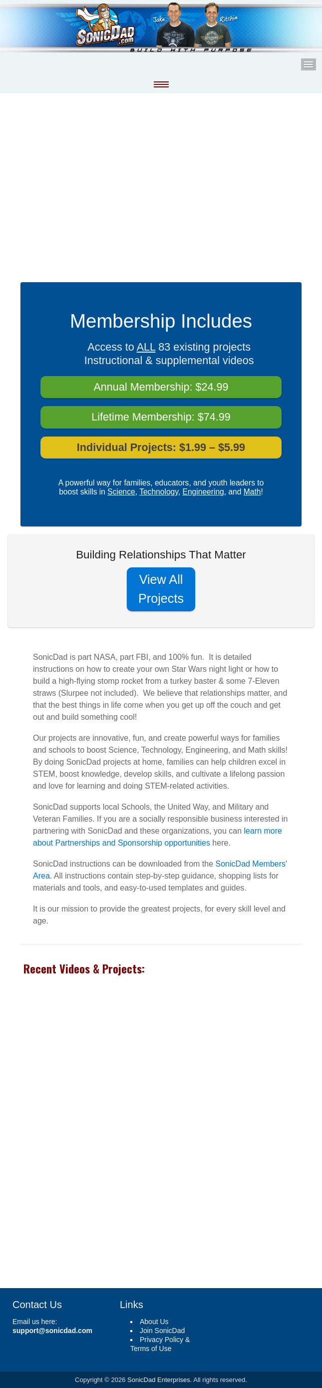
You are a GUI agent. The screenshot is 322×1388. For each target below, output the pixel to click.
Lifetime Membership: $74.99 (160, 417)
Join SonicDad (162, 1331)
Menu (308, 64)
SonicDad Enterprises (158, 1380)
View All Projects (161, 588)
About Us (154, 1322)
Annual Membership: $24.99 (160, 387)
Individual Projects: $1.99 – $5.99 (161, 447)
